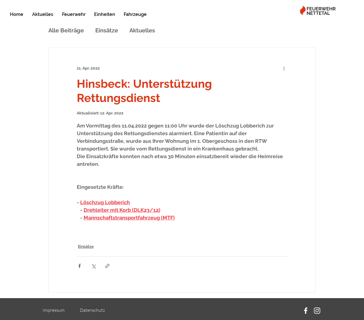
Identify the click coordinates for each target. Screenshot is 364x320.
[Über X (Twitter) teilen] (93, 266)
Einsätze (106, 30)
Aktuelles (142, 30)
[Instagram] (317, 310)
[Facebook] (305, 310)
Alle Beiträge (66, 30)
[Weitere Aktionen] (283, 68)
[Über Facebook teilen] (79, 266)
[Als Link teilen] (107, 266)
